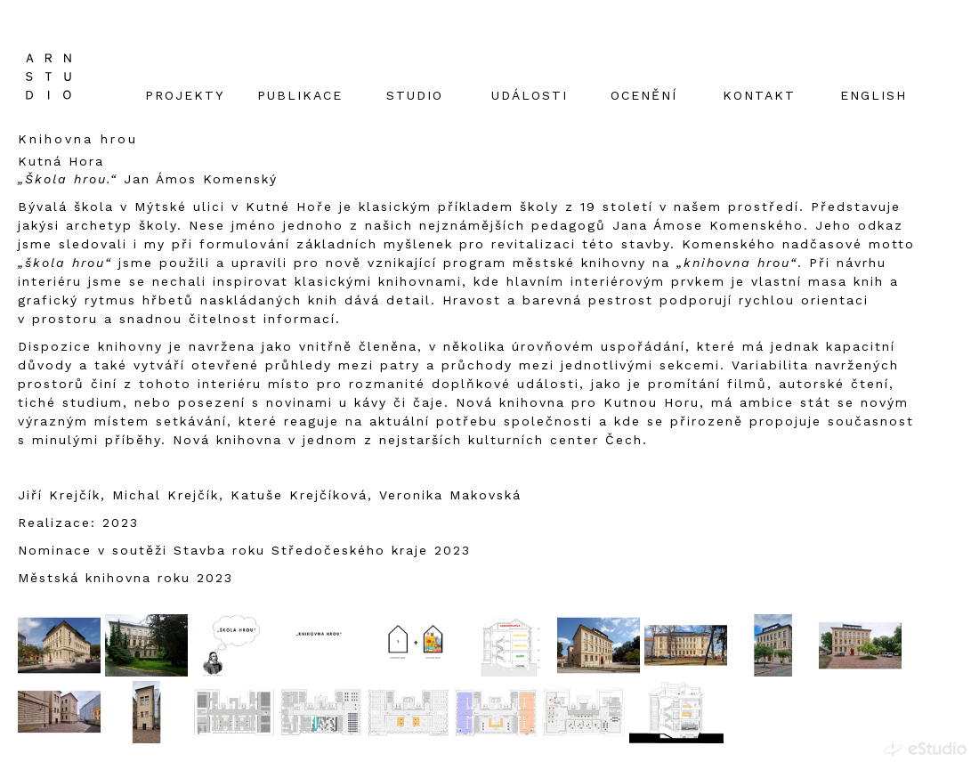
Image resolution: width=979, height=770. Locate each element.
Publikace (300, 95)
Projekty (184, 95)
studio (414, 95)
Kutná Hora (61, 161)
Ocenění (644, 95)
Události (529, 95)
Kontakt (759, 95)
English (873, 95)
